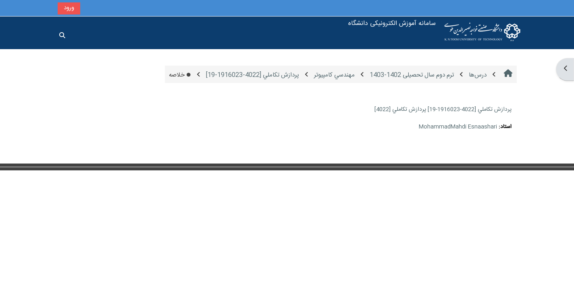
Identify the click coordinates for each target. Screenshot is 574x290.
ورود (69, 8)
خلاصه (180, 75)
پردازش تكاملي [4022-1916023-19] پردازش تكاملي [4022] (443, 109)
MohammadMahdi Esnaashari (458, 126)
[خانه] (482, 33)
